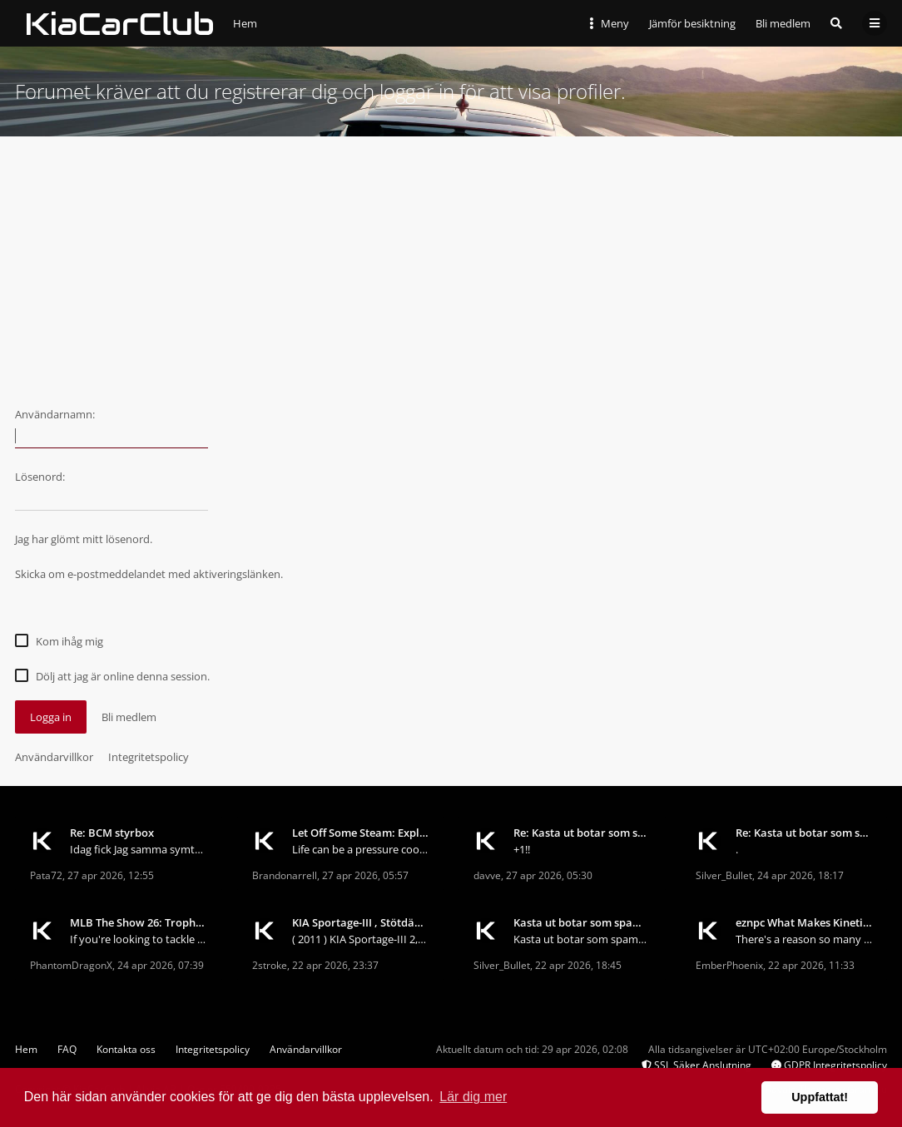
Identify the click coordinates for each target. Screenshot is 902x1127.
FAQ (67, 1049)
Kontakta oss (126, 1049)
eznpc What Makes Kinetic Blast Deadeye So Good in (804, 922)
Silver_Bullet (724, 875)
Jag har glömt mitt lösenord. (83, 538)
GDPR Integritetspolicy (829, 1065)
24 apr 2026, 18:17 (800, 875)
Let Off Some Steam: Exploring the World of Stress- (360, 832)
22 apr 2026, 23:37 (335, 965)
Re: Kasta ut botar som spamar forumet (582, 832)
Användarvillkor (54, 756)
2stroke (269, 965)
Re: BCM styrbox (112, 832)
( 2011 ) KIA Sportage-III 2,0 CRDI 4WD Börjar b (360, 939)
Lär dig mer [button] (473, 1097)
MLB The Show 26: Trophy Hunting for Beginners (138, 922)
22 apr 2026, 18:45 (578, 965)
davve (487, 875)
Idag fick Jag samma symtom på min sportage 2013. (138, 849)
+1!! (521, 849)
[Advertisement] (451, 261)
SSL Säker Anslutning (696, 1065)
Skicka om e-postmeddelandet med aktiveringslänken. (149, 573)
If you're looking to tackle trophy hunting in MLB (138, 939)
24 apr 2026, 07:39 (160, 965)
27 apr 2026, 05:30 (549, 875)
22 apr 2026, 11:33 (811, 965)
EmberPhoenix (729, 965)
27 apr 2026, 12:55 (110, 875)
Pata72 (46, 875)
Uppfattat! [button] (819, 1097)
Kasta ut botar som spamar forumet (582, 922)
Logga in (51, 716)
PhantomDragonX (71, 965)
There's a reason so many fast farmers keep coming (804, 939)
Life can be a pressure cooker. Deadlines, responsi (360, 849)
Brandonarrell (284, 875)
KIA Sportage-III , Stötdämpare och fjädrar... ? (360, 922)
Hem (26, 1049)
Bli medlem (783, 23)
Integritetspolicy (148, 756)
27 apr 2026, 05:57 (365, 875)
